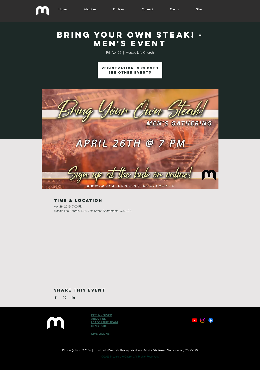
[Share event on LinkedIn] (73, 297)
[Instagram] (203, 320)
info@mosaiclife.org (116, 350)
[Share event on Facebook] (55, 297)
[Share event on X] (64, 297)
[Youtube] (194, 320)
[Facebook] (211, 320)
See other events (130, 72)
